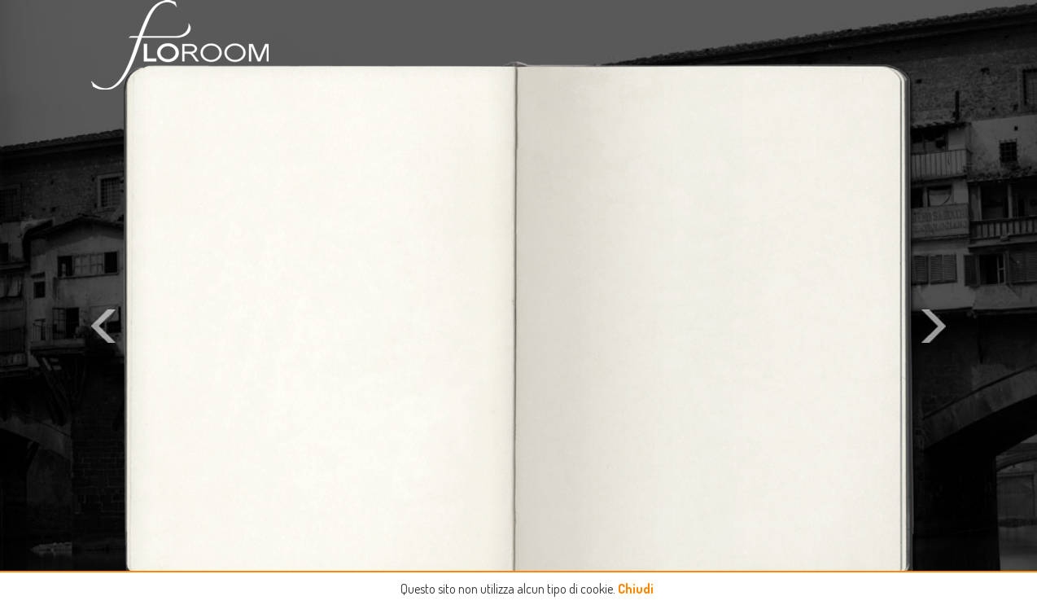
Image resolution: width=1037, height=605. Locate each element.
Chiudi (636, 589)
